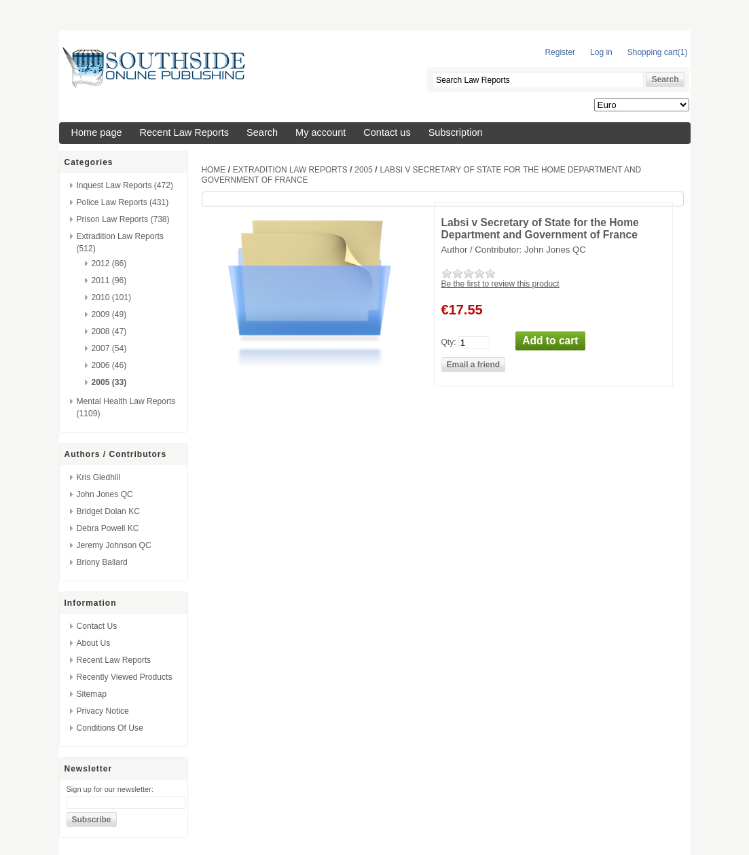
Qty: (448, 341)
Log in (601, 52)
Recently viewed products (124, 677)
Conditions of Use (110, 728)
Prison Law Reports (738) (123, 219)
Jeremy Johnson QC (114, 545)
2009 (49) (109, 314)
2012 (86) (109, 263)
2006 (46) (109, 365)
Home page (96, 132)
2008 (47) (109, 331)
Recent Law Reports (185, 132)
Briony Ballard (102, 562)
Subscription (455, 132)
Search (262, 132)
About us (94, 643)
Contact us (386, 132)
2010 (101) (112, 297)
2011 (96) (109, 280)
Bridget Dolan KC (108, 511)
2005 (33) (109, 382)
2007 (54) (109, 348)
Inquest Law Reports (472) (125, 185)
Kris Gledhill (99, 477)
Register (560, 52)
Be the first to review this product (500, 284)
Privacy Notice (103, 711)
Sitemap (92, 694)
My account (320, 132)
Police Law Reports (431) (123, 202)
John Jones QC (105, 494)
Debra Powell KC (108, 528)
